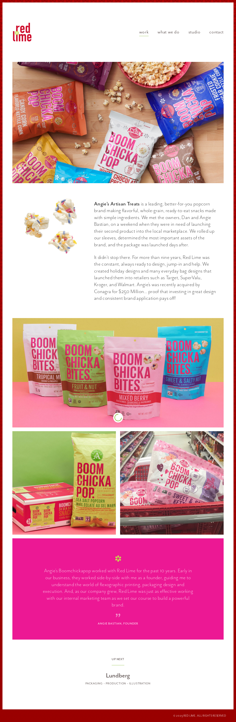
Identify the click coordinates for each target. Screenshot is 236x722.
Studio (194, 32)
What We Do (168, 32)
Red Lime (22, 32)
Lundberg (118, 675)
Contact (216, 32)
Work (144, 32)
